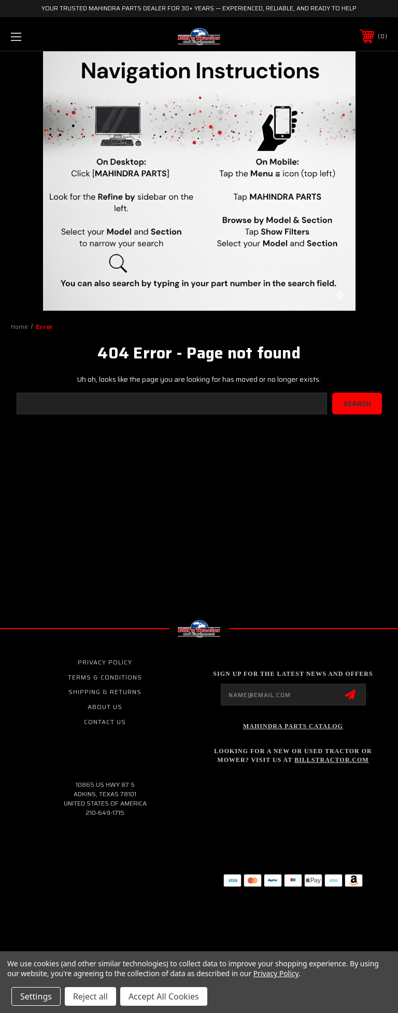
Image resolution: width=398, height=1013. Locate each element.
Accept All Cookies (164, 996)
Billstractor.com (331, 760)
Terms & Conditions (105, 677)
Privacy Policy (105, 662)
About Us (105, 707)
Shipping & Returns (104, 692)
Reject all (90, 996)
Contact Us (105, 722)
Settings (36, 996)
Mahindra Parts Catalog (293, 726)
